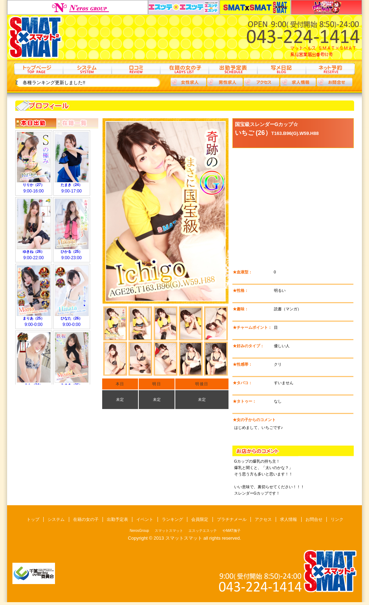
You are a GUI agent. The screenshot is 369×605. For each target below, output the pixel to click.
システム (87, 69)
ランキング (172, 519)
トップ (38, 69)
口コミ (135, 69)
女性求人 (188, 82)
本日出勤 (35, 123)
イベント (144, 519)
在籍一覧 (77, 123)
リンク (337, 519)
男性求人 (225, 82)
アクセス (261, 82)
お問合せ (314, 519)
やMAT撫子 (326, 7)
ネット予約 (330, 69)
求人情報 (298, 82)
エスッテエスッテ (183, 7)
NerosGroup (77, 7)
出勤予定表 (233, 69)
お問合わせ (334, 82)
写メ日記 (281, 69)
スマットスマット (255, 7)
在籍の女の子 (184, 69)
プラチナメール (232, 519)
